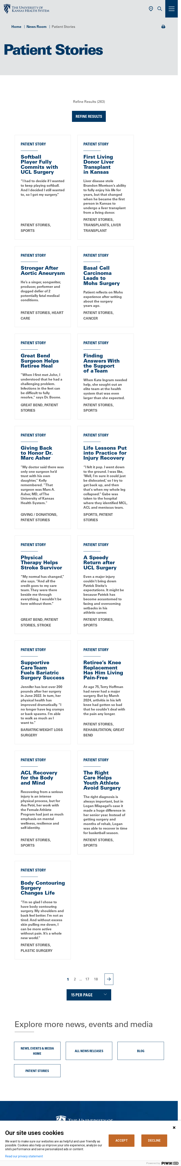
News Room (37, 26)
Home (16, 26)
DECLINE (154, 1140)
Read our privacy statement (24, 1156)
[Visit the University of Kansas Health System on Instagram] (103, 996)
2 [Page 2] (75, 807)
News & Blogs (68, 1033)
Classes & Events (70, 1039)
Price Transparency (72, 1065)
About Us (64, 1014)
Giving (62, 1109)
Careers (63, 1027)
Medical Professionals (74, 1096)
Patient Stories (37, 899)
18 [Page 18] (96, 807)
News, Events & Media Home (37, 878)
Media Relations (70, 1115)
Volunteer (65, 1046)
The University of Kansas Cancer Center (89, 1103)
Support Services (71, 1077)
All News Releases (89, 879)
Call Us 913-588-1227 (89, 970)
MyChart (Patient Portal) (76, 1052)
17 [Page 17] (87, 807)
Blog (140, 879)
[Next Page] (109, 807)
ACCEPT (121, 1140)
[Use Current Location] (151, 8)
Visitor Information (72, 1084)
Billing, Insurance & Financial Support (87, 1058)
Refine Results (89, 116)
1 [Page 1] (68, 807)
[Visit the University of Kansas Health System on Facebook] (61, 996)
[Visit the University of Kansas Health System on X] (75, 996)
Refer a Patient (68, 1090)
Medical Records (70, 1071)
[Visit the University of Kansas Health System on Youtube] (117, 996)
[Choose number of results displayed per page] (89, 822)
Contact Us (66, 1020)
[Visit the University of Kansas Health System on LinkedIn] (89, 996)
